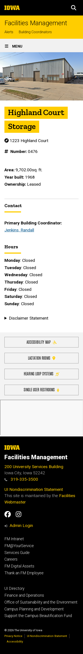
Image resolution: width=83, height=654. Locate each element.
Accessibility (15, 641)
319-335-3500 (21, 479)
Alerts (8, 32)
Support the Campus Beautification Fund (38, 615)
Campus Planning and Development (34, 609)
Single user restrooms (41, 389)
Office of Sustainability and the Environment (40, 602)
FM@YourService (19, 546)
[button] (73, 7)
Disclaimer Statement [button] (28, 318)
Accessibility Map (42, 341)
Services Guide (17, 552)
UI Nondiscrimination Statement (33, 489)
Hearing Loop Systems (41, 373)
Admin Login (21, 525)
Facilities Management (35, 23)
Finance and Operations (24, 595)
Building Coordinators (35, 32)
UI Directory (14, 588)
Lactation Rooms (41, 357)
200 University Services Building (33, 466)
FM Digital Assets (19, 566)
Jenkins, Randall (19, 230)
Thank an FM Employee (24, 573)
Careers (10, 559)
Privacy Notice (13, 636)
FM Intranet (14, 539)
